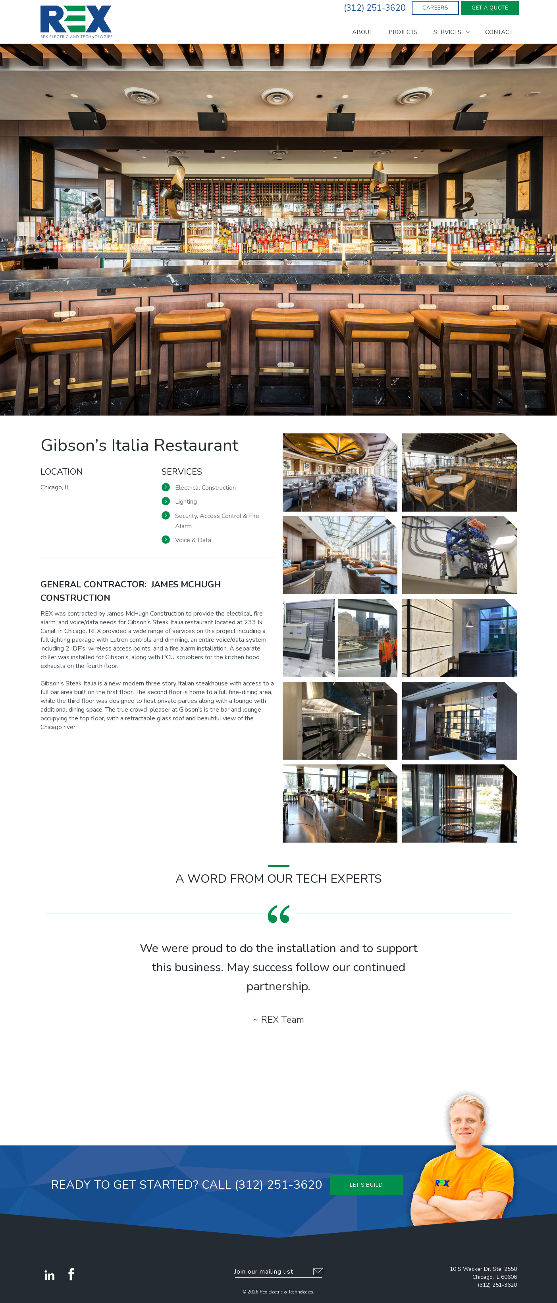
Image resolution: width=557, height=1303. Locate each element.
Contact (499, 32)
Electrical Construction (205, 487)
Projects (403, 32)
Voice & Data (193, 540)
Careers (435, 8)
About (362, 32)
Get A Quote (490, 8)
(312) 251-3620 (497, 1285)
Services (447, 32)
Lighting (186, 501)
